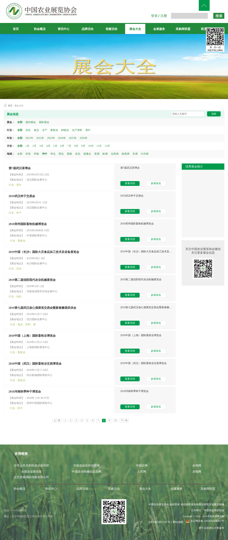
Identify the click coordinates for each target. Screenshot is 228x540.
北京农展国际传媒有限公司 (31, 477)
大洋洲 (144, 153)
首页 (16, 28)
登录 (154, 16)
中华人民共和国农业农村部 (31, 465)
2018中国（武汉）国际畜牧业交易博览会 (35, 363)
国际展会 (44, 122)
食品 (36, 130)
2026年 (83, 138)
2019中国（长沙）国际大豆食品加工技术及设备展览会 (44, 251)
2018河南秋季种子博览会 (25, 391)
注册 (163, 16)
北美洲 (115, 153)
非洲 (135, 153)
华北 (52, 153)
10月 (91, 146)
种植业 (65, 130)
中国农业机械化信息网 (86, 471)
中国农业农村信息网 (86, 465)
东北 (77, 153)
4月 (48, 146)
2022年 (40, 138)
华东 (28, 153)
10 (115, 420)
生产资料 (77, 130)
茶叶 (88, 130)
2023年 (51, 138)
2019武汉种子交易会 (22, 196)
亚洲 (96, 153)
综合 (28, 130)
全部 (19, 122)
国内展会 (31, 122)
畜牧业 (54, 130)
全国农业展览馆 (31, 471)
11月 (99, 146)
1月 (27, 146)
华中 (44, 153)
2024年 (62, 138)
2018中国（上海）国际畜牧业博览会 (32, 335)
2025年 (73, 138)
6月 (62, 146)
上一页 (57, 420)
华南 (36, 153)
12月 (107, 146)
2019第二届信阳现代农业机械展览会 (32, 279)
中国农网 (142, 465)
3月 (41, 146)
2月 (34, 146)
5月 (55, 146)
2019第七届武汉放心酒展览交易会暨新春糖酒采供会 (42, 307)
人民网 (141, 471)
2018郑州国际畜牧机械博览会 (28, 224)
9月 (83, 146)
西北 (61, 153)
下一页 (124, 420)
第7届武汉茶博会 (20, 168)
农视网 (196, 471)
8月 (76, 146)
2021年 (29, 138)
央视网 (196, 465)
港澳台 (87, 153)
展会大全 (19, 105)
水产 (44, 130)
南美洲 (125, 153)
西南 (69, 153)
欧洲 (105, 153)
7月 (69, 146)
